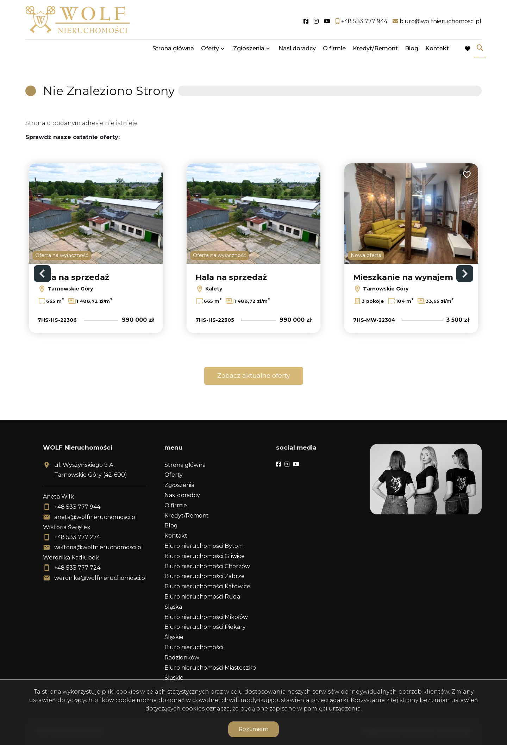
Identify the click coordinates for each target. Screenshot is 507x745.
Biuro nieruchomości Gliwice (204, 556)
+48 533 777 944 (77, 506)
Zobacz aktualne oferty (253, 376)
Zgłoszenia (248, 50)
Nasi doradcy (297, 50)
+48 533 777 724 (77, 567)
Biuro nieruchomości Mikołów (206, 617)
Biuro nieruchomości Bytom (204, 546)
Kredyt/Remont (375, 50)
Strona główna (173, 50)
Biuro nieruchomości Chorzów (207, 566)
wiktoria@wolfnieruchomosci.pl (98, 547)
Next (464, 273)
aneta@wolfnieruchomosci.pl (95, 517)
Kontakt (437, 50)
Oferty (210, 50)
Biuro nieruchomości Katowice (207, 586)
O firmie (334, 50)
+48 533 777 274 (77, 537)
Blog (411, 50)
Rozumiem (253, 729)
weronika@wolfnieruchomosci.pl (100, 578)
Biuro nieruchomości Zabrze (204, 576)
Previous (42, 273)
